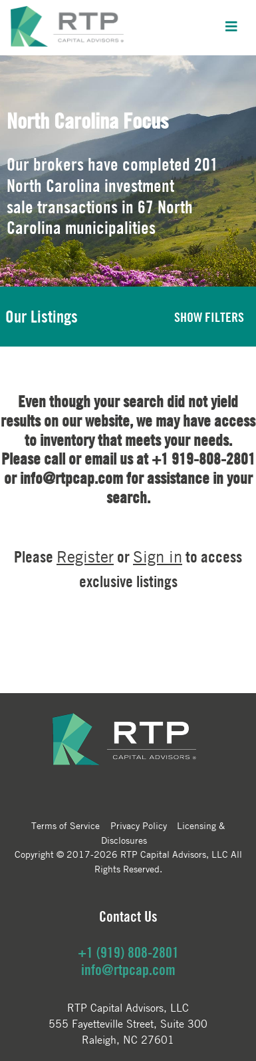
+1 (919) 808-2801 (128, 952)
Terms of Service (65, 825)
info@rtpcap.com (128, 969)
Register (85, 556)
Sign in (157, 556)
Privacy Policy (138, 825)
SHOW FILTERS (209, 317)
